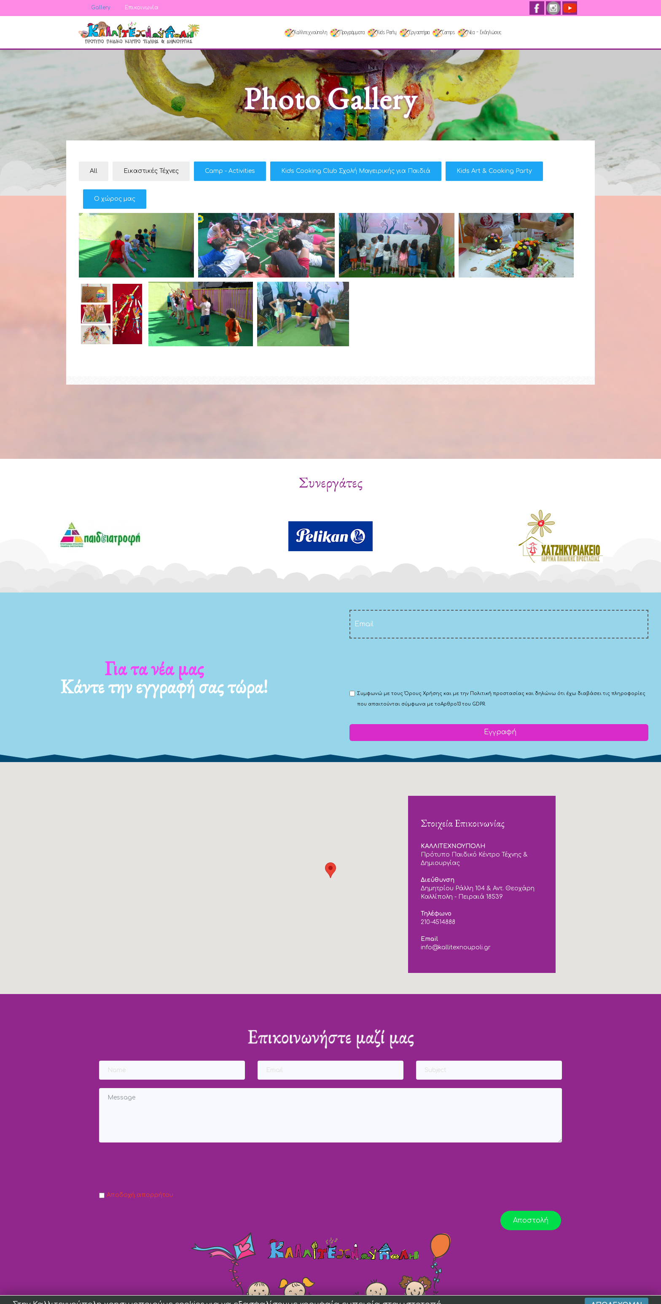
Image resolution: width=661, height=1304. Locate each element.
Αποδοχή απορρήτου (140, 1195)
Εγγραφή (499, 732)
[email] (498, 624)
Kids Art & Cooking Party (494, 171)
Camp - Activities (230, 171)
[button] (330, 870)
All (93, 171)
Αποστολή (530, 1220)
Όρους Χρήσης (423, 693)
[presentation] (413, 663)
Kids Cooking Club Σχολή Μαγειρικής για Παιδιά (355, 171)
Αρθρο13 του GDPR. (463, 704)
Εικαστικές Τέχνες (151, 171)
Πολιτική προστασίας (497, 693)
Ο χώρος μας (114, 199)
